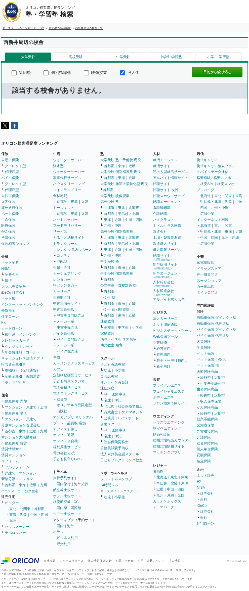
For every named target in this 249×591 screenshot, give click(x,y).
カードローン (11, 328)
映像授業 (95, 72)
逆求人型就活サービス (170, 172)
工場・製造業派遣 (167, 238)
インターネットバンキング (22, 304)
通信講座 (107, 388)
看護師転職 (162, 208)
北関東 (25, 509)
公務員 (109, 418)
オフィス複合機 (65, 441)
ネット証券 (10, 262)
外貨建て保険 (207, 431)
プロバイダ (205, 190)
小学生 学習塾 (218, 57)
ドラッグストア (209, 268)
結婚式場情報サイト (169, 446)
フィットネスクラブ (116, 479)
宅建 (107, 400)
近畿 (32, 431)
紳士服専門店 (207, 274)
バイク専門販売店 (71, 339)
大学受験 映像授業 (115, 196)
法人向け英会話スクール (119, 454)
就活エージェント (167, 160)
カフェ (58, 369)
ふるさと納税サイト (69, 238)
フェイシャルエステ (169, 391)
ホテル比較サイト (67, 496)
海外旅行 (81, 484)
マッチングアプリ (167, 452)
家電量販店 (205, 262)
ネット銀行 (10, 298)
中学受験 (123, 57)
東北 (12, 509)
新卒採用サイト (165, 266)
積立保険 (204, 461)
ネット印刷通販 (165, 325)
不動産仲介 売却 (14, 401)
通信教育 (107, 321)
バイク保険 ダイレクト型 (216, 329)
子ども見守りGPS (67, 459)
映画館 (158, 471)
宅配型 (62, 261)
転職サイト (162, 184)
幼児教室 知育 (111, 345)
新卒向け (163, 366)
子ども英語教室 (112, 364)
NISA (5, 268)
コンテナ (64, 255)
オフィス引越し (65, 429)
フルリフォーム (17, 467)
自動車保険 (10, 160)
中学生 (123, 327)
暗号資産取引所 (13, 364)
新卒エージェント (167, 275)
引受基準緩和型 (212, 383)
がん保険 (8, 232)
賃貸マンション (13, 455)
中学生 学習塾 (171, 57)
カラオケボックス (167, 501)
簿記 (117, 400)
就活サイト (162, 166)
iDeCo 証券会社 (13, 292)
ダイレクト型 (15, 166)
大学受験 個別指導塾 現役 (120, 172)
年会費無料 (13, 352)
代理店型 (12, 172)
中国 (238, 202)
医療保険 (8, 225)
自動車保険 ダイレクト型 (216, 317)
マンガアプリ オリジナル (73, 417)
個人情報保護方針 (100, 561)
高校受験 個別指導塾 (116, 232)
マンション (13, 407)
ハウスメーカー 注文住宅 (19, 491)
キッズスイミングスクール (120, 491)
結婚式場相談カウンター (172, 440)
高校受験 (76, 57)
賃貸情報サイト (13, 449)
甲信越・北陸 (128, 214)
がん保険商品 (207, 407)
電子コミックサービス (70, 393)
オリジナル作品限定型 (74, 405)
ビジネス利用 (67, 538)
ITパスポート (128, 418)
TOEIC (109, 406)
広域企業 (207, 214)
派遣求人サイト (165, 244)
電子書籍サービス (67, 387)
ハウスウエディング (169, 422)
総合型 (62, 399)
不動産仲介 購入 (14, 413)
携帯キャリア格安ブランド (218, 166)
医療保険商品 (207, 371)
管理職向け (165, 354)
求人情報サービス (167, 250)
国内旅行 (64, 484)
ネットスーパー (65, 220)
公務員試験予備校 (114, 448)
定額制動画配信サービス (72, 375)
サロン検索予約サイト (170, 403)
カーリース (62, 291)
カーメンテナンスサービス (74, 363)
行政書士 (111, 412)
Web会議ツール (165, 336)
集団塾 (21, 72)
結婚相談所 (162, 434)
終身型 (205, 377)
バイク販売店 (63, 333)
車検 (56, 357)
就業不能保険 (207, 419)
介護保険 (204, 437)
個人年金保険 (207, 449)
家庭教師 (107, 333)
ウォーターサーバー (69, 160)
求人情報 (175, 561)
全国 (181, 495)
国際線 (76, 508)
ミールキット (63, 208)
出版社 (62, 411)
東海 (22, 431)
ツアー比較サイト (67, 514)
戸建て (31, 407)
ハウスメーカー (17, 527)
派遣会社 (160, 232)
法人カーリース (165, 318)
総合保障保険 (207, 443)
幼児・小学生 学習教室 (118, 339)
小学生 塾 (107, 297)
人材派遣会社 (163, 292)
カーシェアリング (67, 273)
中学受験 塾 (109, 261)
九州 (43, 431)
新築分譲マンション (17, 479)
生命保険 (8, 220)
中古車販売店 (63, 309)
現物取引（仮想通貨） (22, 370)
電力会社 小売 (64, 453)
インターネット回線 (212, 220)
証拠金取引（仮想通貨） (24, 376)
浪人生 (129, 72)
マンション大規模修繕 (18, 437)
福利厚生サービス (67, 447)
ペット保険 (10, 214)
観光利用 (64, 544)
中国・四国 (39, 515)
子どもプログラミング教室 (121, 460)
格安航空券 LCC (66, 502)
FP (106, 394)
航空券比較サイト (67, 490)
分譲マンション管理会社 (20, 425)
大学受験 (28, 57)
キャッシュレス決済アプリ (22, 358)
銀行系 (10, 334)
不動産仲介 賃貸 (14, 443)
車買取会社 (62, 297)
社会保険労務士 (130, 406)
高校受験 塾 (109, 202)
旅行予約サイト (65, 478)
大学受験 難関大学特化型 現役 (124, 184)
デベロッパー (15, 533)
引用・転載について (151, 561)
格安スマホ (226, 184)
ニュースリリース (71, 561)
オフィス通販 (63, 435)
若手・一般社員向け (172, 360)
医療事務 (119, 394)
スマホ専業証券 (13, 287)
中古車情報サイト (67, 303)
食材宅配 (60, 196)
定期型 (219, 377)
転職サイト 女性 (166, 190)
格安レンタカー (65, 285)
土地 (43, 407)
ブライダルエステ (167, 385)
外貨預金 (8, 310)
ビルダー (12, 503)
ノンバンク (27, 334)
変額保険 (204, 455)
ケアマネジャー (133, 412)
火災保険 (8, 202)
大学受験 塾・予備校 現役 (120, 160)
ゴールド (33, 352)
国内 (60, 526)
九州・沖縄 (112, 225)
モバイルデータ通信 (212, 172)
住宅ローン (10, 316)
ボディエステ (163, 397)
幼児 (107, 370)
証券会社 (12, 274)
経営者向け (165, 348)
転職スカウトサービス (170, 196)
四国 (203, 208)
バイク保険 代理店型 (213, 335)
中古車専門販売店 (71, 315)
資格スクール (110, 424)
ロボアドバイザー (15, 382)
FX (3, 322)
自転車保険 (10, 196)
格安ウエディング (167, 428)
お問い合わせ (124, 561)
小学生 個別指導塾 (115, 309)
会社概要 (50, 561)
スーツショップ (209, 281)
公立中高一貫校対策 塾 (118, 285)
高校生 (109, 327)
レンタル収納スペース (74, 250)
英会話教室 (109, 376)
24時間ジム (109, 485)
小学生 (137, 327)
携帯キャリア (207, 160)
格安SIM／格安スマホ (214, 178)
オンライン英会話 (114, 382)
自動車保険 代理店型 (213, 324)
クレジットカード (15, 340)
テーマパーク (163, 507)
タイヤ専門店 (207, 292)
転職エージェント (167, 202)
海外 (70, 526)
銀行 (8, 281)
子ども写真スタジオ (69, 381)
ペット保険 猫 (208, 365)
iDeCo (201, 506)
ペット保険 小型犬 (211, 359)
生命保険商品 (207, 389)
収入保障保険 (210, 401)
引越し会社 (62, 267)
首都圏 (10, 431)
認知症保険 (205, 425)
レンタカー (62, 280)
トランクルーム (65, 244)
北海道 (109, 208)
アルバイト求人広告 (169, 299)
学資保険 (8, 238)
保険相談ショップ (15, 244)
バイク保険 (10, 178)
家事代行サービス (67, 178)
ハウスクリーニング (69, 184)
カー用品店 (205, 287)
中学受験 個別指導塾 (116, 273)
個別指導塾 (57, 72)
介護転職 (160, 214)
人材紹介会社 (163, 283)
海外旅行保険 (11, 208)
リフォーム (10, 461)
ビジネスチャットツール (172, 331)
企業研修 (160, 342)
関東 (184, 477)
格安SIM (207, 184)
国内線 (62, 508)
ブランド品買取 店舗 (69, 423)
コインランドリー (67, 190)
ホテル (58, 532)
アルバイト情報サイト (170, 178)
